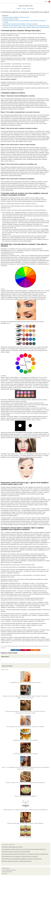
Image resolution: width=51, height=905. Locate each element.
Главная (18, 8)
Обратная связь (4, 873)
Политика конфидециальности (7, 871)
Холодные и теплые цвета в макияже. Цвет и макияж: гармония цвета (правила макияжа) (26, 27)
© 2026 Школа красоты (6, 868)
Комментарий (5, 656)
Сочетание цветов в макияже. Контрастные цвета (16, 17)
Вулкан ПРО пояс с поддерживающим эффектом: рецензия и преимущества (22, 858)
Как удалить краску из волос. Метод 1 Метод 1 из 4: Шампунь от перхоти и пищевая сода (25, 854)
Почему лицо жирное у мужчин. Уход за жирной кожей (16, 851)
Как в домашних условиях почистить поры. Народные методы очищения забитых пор (24, 849)
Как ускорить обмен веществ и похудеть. (12, 846)
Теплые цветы (3, 647)
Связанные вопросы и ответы (10, 19)
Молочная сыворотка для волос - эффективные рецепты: (17, 861)
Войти (46, 1)
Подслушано (30, 8)
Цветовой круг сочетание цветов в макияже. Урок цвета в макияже (20, 24)
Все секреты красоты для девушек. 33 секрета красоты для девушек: (20, 856)
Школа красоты (25, 6)
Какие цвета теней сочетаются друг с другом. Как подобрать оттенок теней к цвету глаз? (26, 25)
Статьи (24, 8)
